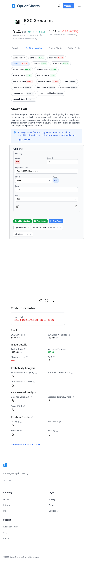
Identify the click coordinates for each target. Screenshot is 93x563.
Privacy (52, 499)
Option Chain (74, 48)
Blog (5, 510)
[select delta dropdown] (46, 199)
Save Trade (56, 221)
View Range (23, 234)
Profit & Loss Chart (34, 48)
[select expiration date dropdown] (46, 171)
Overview (16, 48)
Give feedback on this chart (25, 444)
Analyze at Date (47, 227)
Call (55, 180)
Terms (51, 505)
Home (6, 499)
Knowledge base (10, 526)
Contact (6, 538)
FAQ (5, 532)
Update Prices (22, 227)
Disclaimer (53, 510)
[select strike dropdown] (33, 180)
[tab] (19, 57)
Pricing (6, 505)
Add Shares (40, 221)
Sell (17, 162)
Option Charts (55, 48)
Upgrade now (25, 139)
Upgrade (68, 5)
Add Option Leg (22, 221)
